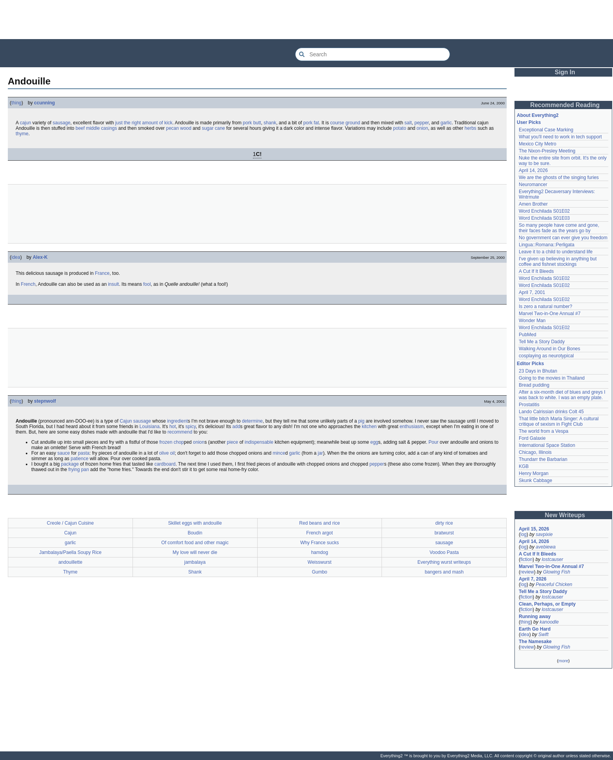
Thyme (70, 572)
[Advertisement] (306, 19)
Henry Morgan (533, 473)
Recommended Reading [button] (565, 105)
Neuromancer (533, 184)
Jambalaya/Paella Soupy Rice (70, 552)
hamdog (319, 552)
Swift (543, 634)
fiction (526, 559)
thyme (22, 133)
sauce (63, 453)
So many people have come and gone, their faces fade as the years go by (559, 227)
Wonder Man (532, 320)
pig (361, 421)
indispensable (259, 442)
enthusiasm (411, 426)
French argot (319, 533)
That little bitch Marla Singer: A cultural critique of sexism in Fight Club (559, 421)
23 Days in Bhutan (538, 371)
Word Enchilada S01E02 (544, 211)
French (28, 284)
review (527, 572)
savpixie (544, 534)
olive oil (167, 453)
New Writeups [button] (565, 515)
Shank (195, 572)
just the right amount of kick (143, 122)
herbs (470, 128)
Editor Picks (530, 363)
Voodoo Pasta (444, 552)
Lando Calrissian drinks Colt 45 (551, 411)
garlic (446, 122)
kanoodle (549, 622)
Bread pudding (534, 385)
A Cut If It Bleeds (536, 271)
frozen (166, 442)
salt (408, 122)
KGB (524, 466)
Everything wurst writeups (444, 562)
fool (147, 284)
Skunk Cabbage (535, 480)
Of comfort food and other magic (195, 542)
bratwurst (443, 533)
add (236, 426)
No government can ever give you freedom (563, 237)
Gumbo (319, 572)
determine (252, 421)
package (70, 464)
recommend (180, 432)
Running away (534, 616)
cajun (25, 122)
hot (172, 426)
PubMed (527, 334)
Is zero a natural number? (545, 306)
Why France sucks (319, 542)
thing (16, 103)
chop (179, 442)
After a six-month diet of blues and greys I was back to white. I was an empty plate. (562, 394)
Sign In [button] (565, 72)
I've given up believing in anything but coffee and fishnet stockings (558, 261)
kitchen (369, 426)
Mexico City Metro (537, 144)
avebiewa (546, 547)
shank (269, 122)
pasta (83, 453)
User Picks (529, 122)
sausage (61, 122)
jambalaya (195, 562)
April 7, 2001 (532, 292)
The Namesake (535, 641)
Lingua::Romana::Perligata (546, 244)
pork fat (311, 122)
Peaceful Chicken (554, 584)
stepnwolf (45, 401)
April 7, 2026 (533, 579)
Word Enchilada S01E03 (544, 218)
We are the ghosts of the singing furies (559, 177)
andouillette (70, 562)
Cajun (126, 421)
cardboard (165, 464)
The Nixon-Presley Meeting (547, 151)
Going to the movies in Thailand (552, 378)
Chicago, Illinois (535, 452)
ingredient (177, 421)
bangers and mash (444, 572)
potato (399, 128)
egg (374, 442)
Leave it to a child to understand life (556, 252)
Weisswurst (320, 562)
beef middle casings (96, 128)
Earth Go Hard (534, 629)
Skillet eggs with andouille (195, 523)
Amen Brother (533, 204)
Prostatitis (529, 404)
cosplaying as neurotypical (546, 355)
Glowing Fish (556, 572)
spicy (190, 426)
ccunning (44, 103)
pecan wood (179, 128)
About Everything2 (538, 115)
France (102, 273)
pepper (421, 122)
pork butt (252, 122)
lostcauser (552, 559)
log (523, 534)
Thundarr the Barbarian (543, 459)
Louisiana (150, 426)
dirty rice (444, 523)
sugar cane (213, 128)
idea (15, 257)
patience (79, 458)
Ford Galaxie (532, 438)
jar (320, 453)
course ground (345, 122)
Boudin (195, 533)
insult (113, 284)
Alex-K (40, 257)
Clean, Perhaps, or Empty (547, 604)
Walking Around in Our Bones (549, 348)
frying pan (78, 469)
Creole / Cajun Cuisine (70, 523)
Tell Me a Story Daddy (542, 341)
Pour (433, 442)
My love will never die (195, 552)
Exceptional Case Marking (546, 130)
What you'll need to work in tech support (560, 137)
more (563, 660)
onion (422, 128)
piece (232, 442)
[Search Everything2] (372, 54)
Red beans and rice (319, 523)
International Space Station (547, 445)
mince (278, 453)
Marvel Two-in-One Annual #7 (550, 313)
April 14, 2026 (533, 170)
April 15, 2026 (534, 529)
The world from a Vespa (543, 431)
